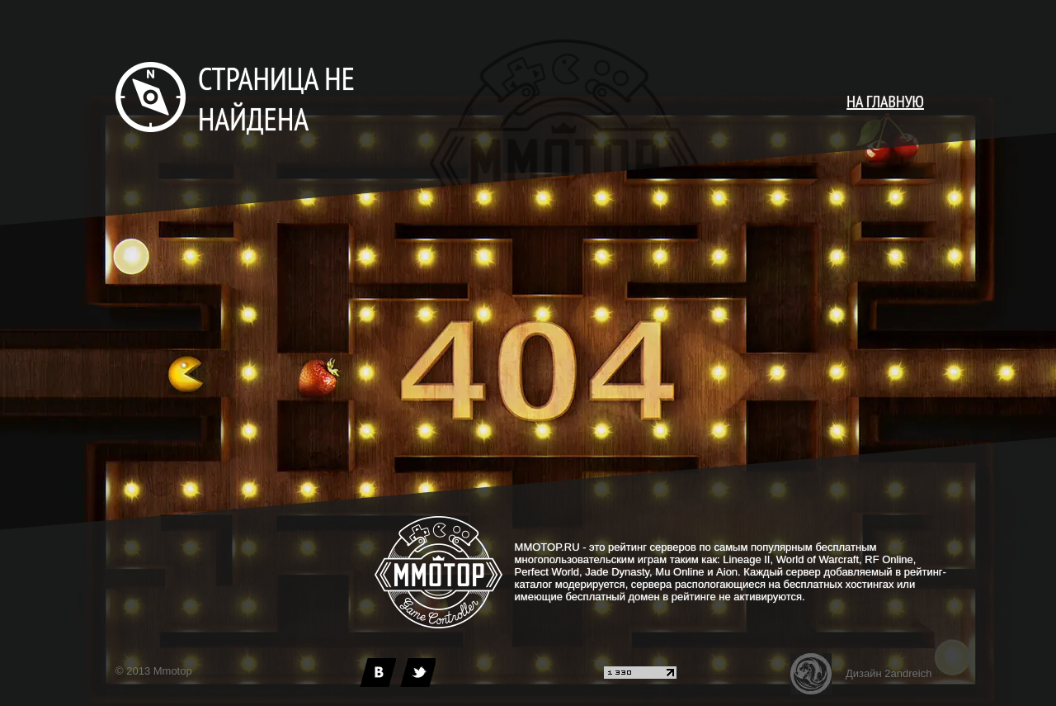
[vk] (378, 672)
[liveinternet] (640, 675)
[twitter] (417, 672)
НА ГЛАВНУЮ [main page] (885, 101)
